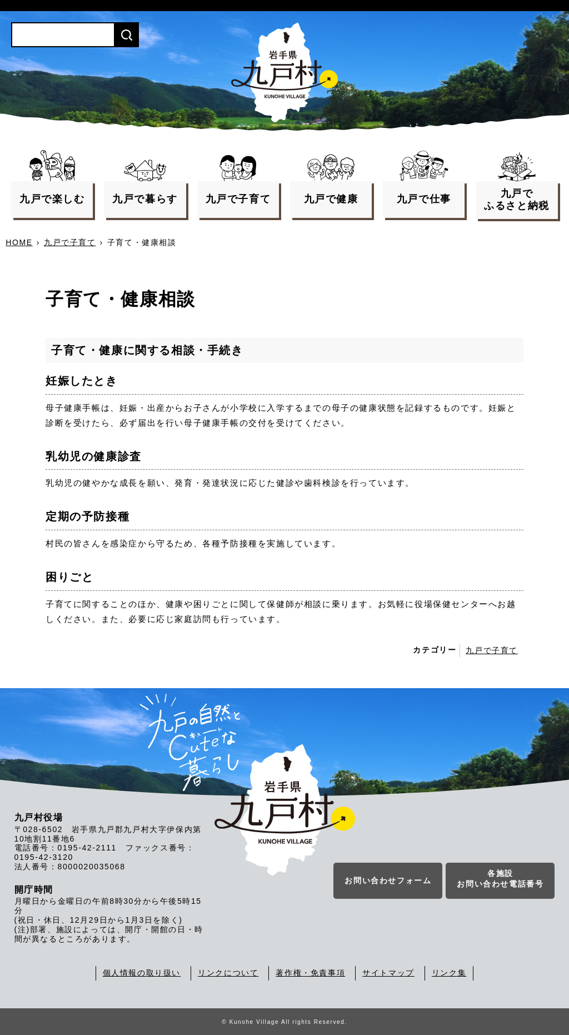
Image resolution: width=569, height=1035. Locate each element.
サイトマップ (388, 972)
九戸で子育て (70, 242)
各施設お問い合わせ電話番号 (500, 880)
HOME (19, 242)
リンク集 (449, 972)
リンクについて (228, 972)
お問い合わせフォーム (388, 882)
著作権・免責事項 (310, 972)
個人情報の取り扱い (142, 972)
